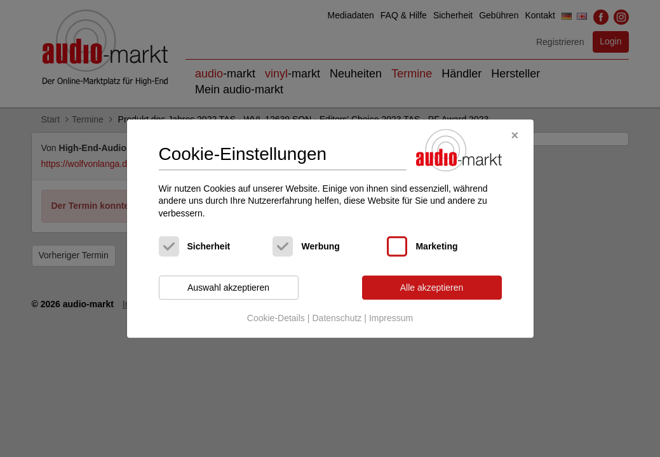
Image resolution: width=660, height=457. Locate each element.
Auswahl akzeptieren (228, 287)
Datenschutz (336, 318)
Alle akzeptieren (432, 287)
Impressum (391, 318)
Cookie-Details (276, 318)
